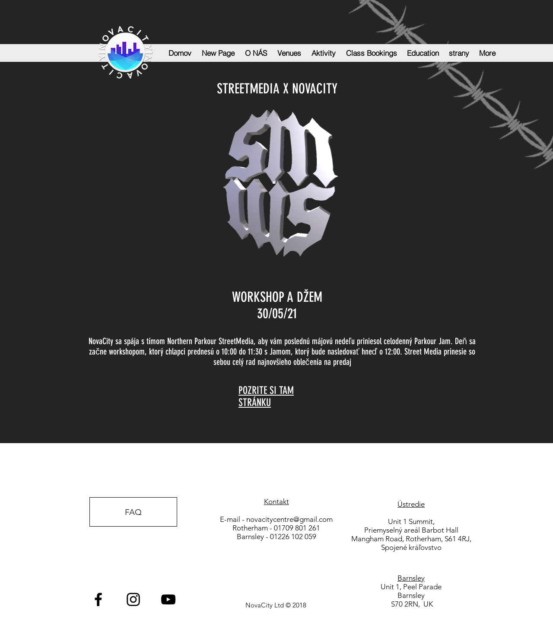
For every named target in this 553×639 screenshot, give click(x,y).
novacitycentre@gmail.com (289, 519)
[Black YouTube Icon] (168, 599)
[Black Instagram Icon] (133, 599)
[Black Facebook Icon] (98, 599)
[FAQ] (133, 512)
